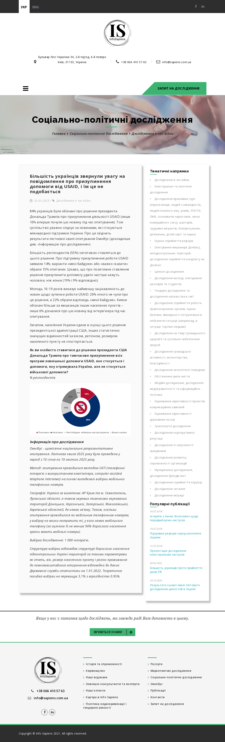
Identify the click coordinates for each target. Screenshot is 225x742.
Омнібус (155, 684)
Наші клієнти (94, 691)
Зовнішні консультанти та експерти (112, 684)
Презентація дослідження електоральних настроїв (168, 553)
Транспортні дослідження (170, 426)
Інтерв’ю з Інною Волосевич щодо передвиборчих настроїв (174, 518)
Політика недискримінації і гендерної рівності (105, 706)
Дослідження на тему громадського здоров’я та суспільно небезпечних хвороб (177, 339)
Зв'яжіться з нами (114, 632)
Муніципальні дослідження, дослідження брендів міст (171, 473)
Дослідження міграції (167, 495)
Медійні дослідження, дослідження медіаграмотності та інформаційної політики (177, 389)
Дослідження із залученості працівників (172, 448)
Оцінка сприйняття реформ (171, 241)
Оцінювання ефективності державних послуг (171, 416)
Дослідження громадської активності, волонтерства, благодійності (170, 357)
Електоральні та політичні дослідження (171, 189)
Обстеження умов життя (170, 376)
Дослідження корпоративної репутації (172, 435)
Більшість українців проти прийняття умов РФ (176, 570)
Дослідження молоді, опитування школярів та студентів (176, 281)
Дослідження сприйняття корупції (176, 482)
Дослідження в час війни (71, 200)
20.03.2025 (39, 200)
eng (35, 7)
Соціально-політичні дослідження (99, 133)
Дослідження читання (167, 489)
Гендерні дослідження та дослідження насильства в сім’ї (172, 293)
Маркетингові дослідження (170, 671)
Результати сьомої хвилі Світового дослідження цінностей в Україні (175, 587)
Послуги (155, 664)
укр (24, 7)
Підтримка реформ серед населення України (175, 535)
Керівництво (94, 671)
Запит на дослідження (178, 88)
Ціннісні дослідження (167, 271)
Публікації (157, 691)
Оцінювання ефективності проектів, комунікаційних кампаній (178, 404)
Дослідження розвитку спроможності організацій (168, 460)
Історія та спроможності (103, 664)
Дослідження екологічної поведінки (177, 370)
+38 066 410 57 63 (133, 62)
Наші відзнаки (95, 677)
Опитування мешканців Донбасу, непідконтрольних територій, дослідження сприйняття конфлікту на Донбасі (177, 256)
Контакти (156, 697)
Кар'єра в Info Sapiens (101, 697)
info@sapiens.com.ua (176, 62)
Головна (59, 133)
